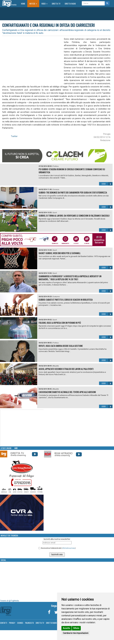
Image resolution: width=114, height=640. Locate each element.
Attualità (56, 366)
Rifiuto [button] (76, 628)
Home (24, 3)
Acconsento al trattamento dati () (58, 548)
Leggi (107, 184)
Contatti (3, 622)
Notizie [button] (33, 3)
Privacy (12, 622)
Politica (56, 166)
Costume (56, 297)
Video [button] (44, 3)
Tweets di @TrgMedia (9, 601)
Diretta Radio (70, 3)
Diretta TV (56, 3)
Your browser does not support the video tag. (22, 428)
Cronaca (56, 189)
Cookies (20, 622)
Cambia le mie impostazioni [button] (75, 633)
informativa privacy (68, 548)
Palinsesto (29, 622)
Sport (55, 213)
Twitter (14, 136)
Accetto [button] (66, 628)
